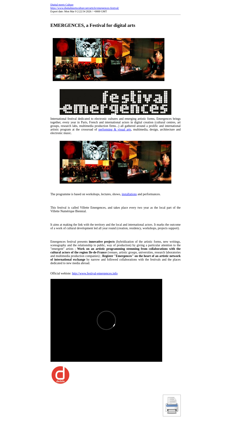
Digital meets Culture (62, 4)
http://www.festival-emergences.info (95, 273)
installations (129, 194)
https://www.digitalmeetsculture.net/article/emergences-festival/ (84, 8)
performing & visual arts (115, 129)
